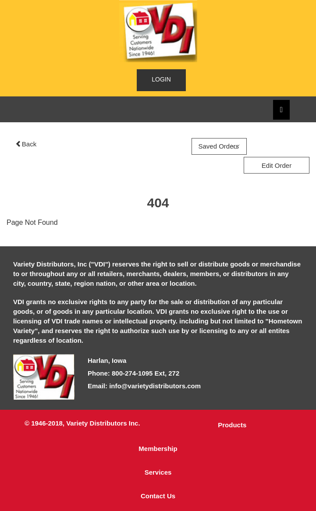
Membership (157, 448)
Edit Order (276, 165)
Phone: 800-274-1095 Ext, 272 (133, 373)
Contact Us (158, 496)
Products (232, 425)
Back (25, 144)
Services (158, 472)
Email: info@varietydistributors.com (144, 386)
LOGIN (161, 79)
